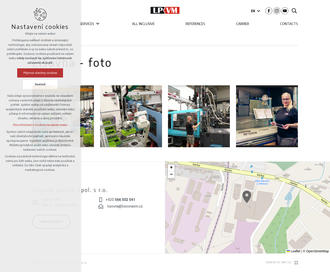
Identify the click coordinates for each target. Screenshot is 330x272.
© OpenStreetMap (316, 251)
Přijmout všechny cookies (40, 73)
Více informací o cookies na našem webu (40, 125)
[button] (246, 197)
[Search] (294, 10)
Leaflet (293, 251)
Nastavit (40, 84)
